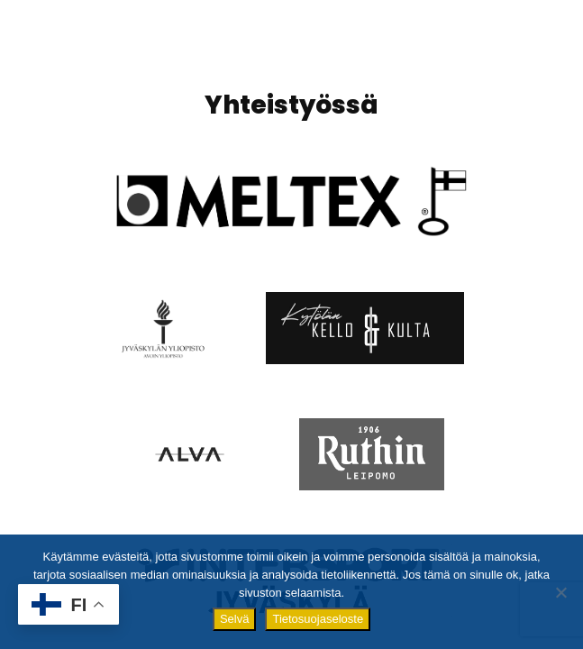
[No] (560, 592)
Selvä (235, 619)
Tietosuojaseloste (317, 619)
